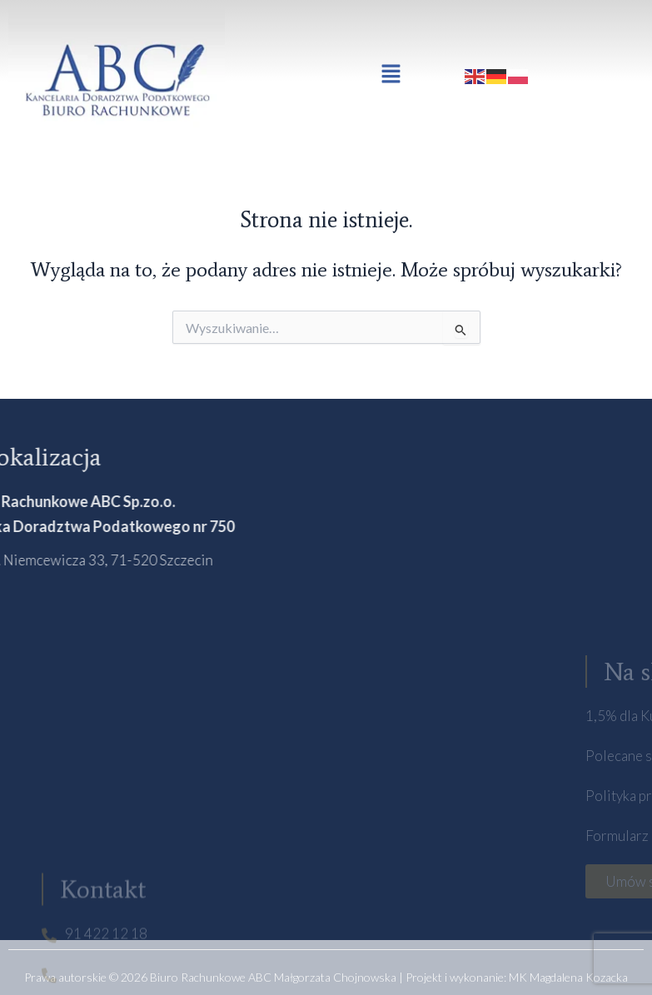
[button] (391, 74)
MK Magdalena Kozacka (568, 977)
